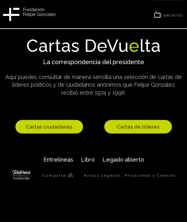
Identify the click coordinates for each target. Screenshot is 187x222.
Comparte (55, 175)
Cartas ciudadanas (49, 127)
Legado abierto (123, 159)
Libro (88, 159)
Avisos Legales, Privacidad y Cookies (130, 175)
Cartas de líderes (138, 127)
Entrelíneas (58, 159)
